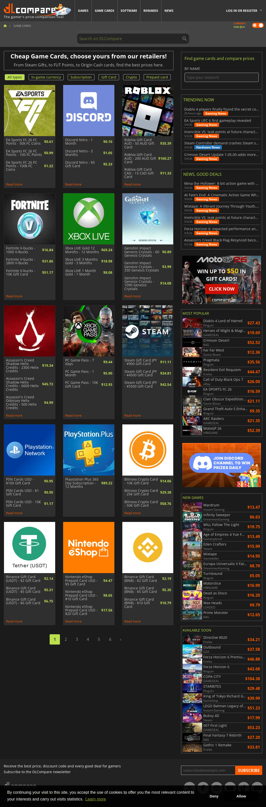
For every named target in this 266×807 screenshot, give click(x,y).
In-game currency (46, 77)
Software (129, 11)
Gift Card (108, 77)
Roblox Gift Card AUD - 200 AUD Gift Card (140, 158)
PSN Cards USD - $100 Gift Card (20, 481)
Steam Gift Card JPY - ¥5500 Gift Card (140, 384)
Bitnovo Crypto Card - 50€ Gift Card (141, 503)
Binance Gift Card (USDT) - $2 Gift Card (23, 578)
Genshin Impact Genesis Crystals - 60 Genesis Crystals (141, 251)
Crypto (131, 77)
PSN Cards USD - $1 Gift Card (22, 492)
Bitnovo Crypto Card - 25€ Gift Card (141, 492)
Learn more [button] (95, 799)
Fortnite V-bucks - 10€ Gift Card (20, 272)
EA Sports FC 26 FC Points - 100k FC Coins (21, 166)
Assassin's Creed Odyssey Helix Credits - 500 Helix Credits (21, 402)
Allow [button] (241, 796)
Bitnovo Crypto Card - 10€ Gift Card (141, 481)
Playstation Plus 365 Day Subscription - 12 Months (82, 483)
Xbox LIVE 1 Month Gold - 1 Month (80, 272)
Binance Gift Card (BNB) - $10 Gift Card (139, 603)
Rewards (150, 11)
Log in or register (241, 11)
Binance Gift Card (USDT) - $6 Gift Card (23, 601)
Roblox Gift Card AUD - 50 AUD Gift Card (139, 143)
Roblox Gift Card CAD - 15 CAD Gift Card (139, 173)
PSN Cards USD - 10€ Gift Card (23, 503)
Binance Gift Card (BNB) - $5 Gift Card (140, 590)
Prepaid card (157, 77)
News (168, 11)
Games (83, 11)
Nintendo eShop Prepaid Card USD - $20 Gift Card (81, 610)
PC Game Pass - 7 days (79, 362)
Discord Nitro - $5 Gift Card (80, 164)
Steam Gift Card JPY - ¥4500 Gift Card (140, 373)
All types (15, 77)
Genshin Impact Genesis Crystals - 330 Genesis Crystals (141, 266)
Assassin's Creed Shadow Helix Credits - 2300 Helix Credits (22, 365)
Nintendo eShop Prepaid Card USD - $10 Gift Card (81, 595)
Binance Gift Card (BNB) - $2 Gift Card (140, 578)
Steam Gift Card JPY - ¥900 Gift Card (140, 362)
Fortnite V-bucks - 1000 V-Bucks (20, 250)
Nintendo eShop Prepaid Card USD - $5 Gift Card (81, 580)
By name (222, 74)
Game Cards (104, 11)
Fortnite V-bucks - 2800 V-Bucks (20, 261)
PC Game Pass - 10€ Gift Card (81, 384)
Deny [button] (214, 796)
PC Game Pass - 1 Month (79, 373)
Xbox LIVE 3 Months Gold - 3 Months (81, 261)
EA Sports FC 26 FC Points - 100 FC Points (24, 153)
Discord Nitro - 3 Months (79, 153)
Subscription (81, 77)
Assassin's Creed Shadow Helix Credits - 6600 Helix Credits (22, 384)
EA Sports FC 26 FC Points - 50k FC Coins (23, 141)
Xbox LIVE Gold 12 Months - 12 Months (82, 250)
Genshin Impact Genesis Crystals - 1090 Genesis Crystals (139, 283)
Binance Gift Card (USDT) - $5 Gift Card (23, 590)
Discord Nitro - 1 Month (79, 141)
